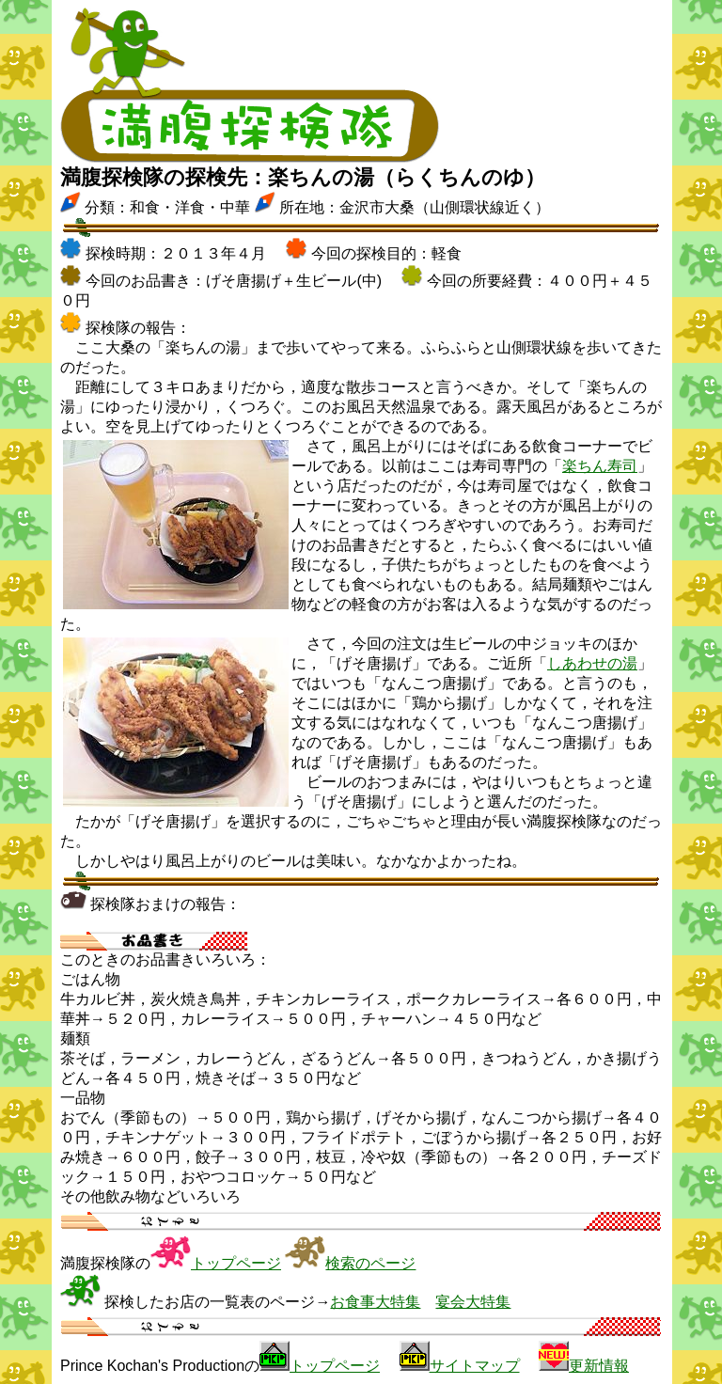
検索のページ (370, 1263)
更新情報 (599, 1366)
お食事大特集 (375, 1302)
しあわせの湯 (592, 663)
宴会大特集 (472, 1302)
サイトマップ (475, 1366)
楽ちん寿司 (599, 466)
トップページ (236, 1263)
